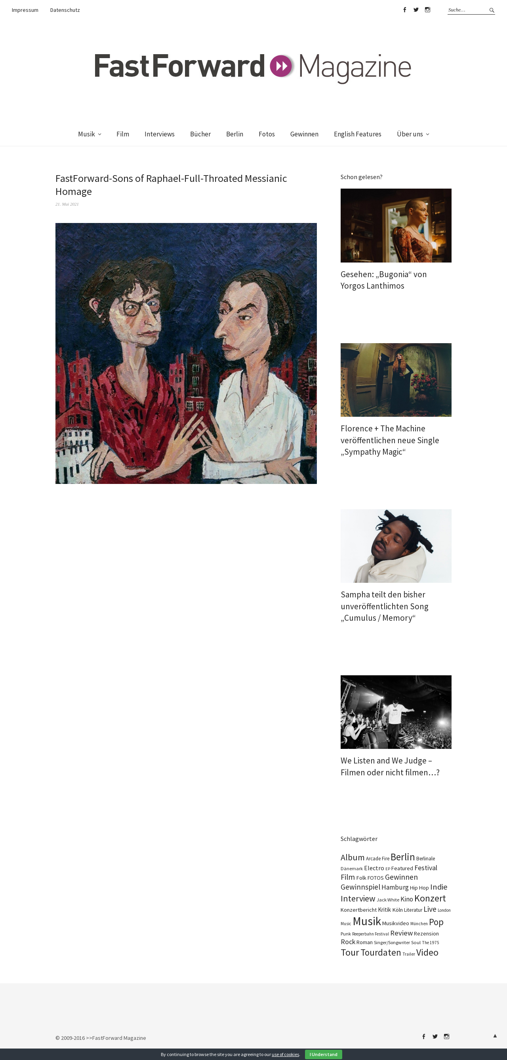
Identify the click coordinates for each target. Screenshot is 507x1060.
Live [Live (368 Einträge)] (429, 909)
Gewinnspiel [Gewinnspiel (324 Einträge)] (360, 887)
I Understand (323, 1054)
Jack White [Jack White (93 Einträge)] (388, 900)
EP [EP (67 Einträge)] (387, 868)
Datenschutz (65, 9)
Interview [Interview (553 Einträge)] (358, 898)
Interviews (160, 134)
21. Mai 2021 (67, 204)
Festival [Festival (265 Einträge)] (425, 867)
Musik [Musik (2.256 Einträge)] (367, 921)
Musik (86, 134)
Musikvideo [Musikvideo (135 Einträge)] (395, 923)
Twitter (416, 10)
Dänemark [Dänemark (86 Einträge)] (352, 868)
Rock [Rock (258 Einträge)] (348, 941)
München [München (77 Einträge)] (419, 923)
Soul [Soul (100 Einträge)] (416, 942)
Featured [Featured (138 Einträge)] (402, 868)
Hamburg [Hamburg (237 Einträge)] (395, 887)
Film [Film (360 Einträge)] (348, 877)
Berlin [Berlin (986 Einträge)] (403, 856)
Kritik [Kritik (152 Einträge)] (384, 909)
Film (122, 134)
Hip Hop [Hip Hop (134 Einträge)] (419, 887)
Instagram (427, 10)
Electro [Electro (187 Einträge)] (374, 868)
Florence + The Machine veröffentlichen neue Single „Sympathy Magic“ (390, 440)
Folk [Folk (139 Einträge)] (361, 877)
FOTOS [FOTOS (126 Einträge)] (376, 877)
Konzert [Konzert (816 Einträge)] (430, 898)
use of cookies (285, 1054)
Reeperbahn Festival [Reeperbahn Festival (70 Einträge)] (370, 934)
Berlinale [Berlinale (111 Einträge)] (425, 858)
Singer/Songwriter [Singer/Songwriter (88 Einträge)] (392, 942)
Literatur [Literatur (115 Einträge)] (413, 910)
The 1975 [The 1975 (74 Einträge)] (430, 942)
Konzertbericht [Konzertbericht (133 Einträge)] (359, 909)
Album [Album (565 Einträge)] (353, 857)
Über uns (410, 134)
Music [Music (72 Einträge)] (346, 923)
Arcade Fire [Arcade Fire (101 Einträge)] (377, 858)
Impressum (25, 9)
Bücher (200, 134)
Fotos (267, 134)
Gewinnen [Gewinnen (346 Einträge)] (401, 877)
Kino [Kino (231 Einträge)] (406, 899)
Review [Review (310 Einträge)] (401, 932)
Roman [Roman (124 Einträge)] (364, 942)
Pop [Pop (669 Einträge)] (436, 922)
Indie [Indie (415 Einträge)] (439, 887)
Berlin (234, 134)
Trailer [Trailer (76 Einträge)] (408, 954)
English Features (357, 134)
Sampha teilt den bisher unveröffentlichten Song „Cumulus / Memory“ (385, 606)
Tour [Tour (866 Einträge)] (350, 952)
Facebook (404, 10)
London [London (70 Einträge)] (444, 910)
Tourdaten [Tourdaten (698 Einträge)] (380, 952)
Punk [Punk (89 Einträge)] (346, 934)
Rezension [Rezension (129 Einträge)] (426, 933)
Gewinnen (304, 134)
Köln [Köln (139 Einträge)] (397, 909)
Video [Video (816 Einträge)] (427, 952)
